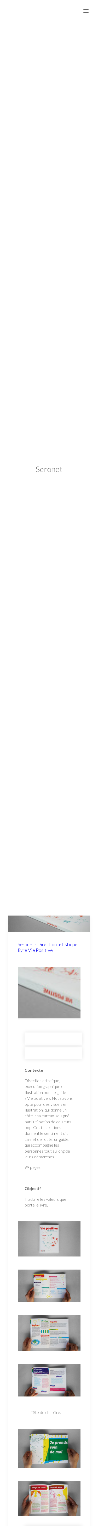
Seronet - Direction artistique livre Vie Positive (48, 934)
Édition (53, 1039)
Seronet (53, 1025)
